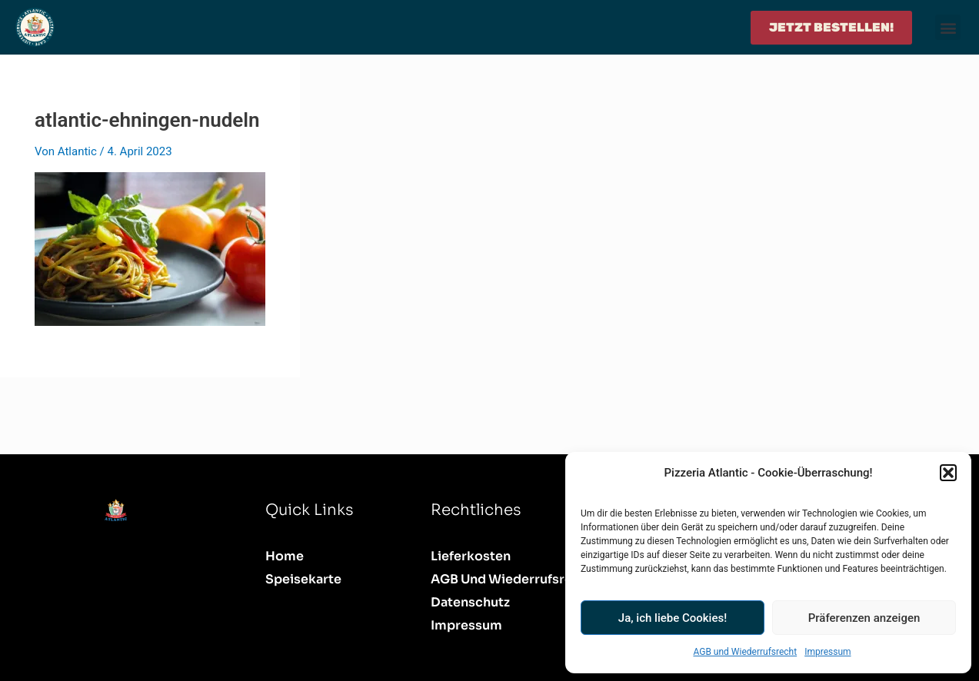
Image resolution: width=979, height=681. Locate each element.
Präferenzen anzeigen (864, 618)
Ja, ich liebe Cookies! (672, 618)
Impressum (827, 651)
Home (284, 556)
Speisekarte (303, 579)
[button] (948, 472)
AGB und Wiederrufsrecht (745, 651)
